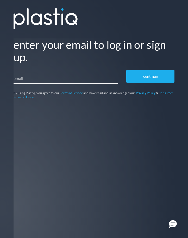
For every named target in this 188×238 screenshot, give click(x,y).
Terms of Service (71, 93)
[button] (173, 224)
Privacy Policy (145, 93)
